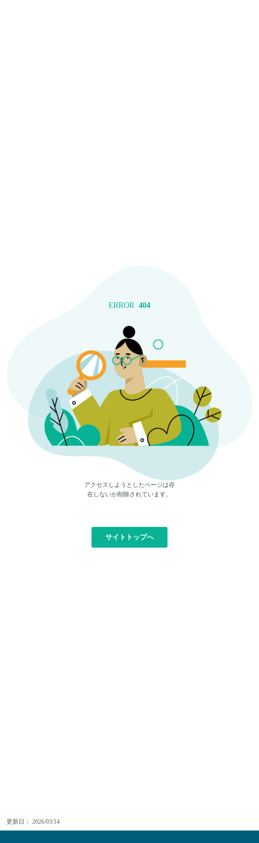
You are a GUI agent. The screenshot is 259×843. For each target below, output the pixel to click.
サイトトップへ (129, 537)
